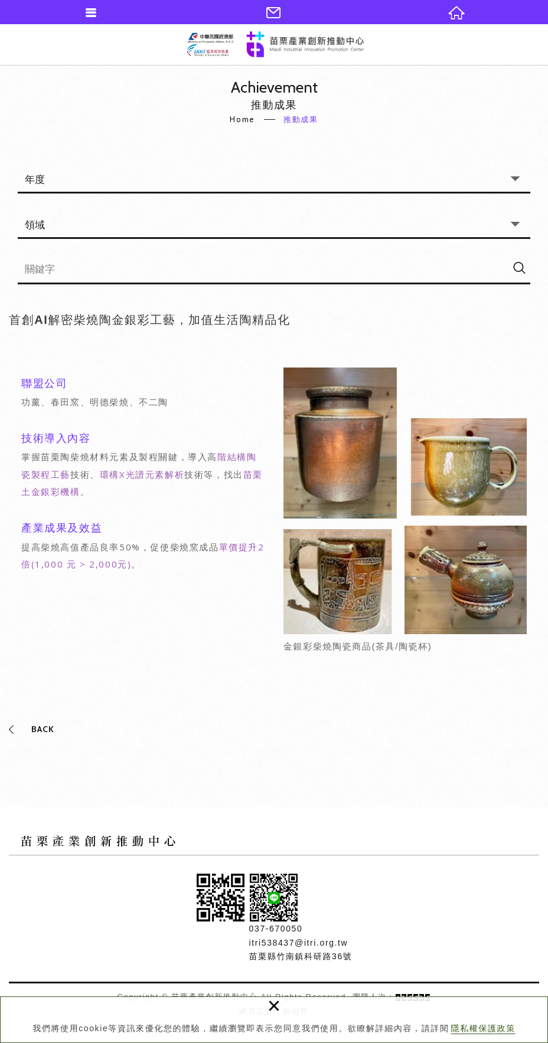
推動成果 (300, 119)
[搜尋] (519, 267)
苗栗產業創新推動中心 (275, 44)
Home (242, 119)
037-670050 (276, 928)
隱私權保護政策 (483, 1028)
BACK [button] (42, 729)
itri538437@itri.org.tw (298, 942)
